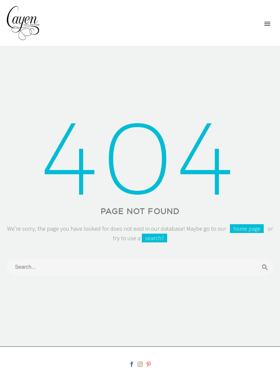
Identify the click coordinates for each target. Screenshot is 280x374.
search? (154, 238)
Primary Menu (267, 24)
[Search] (140, 267)
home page (246, 228)
